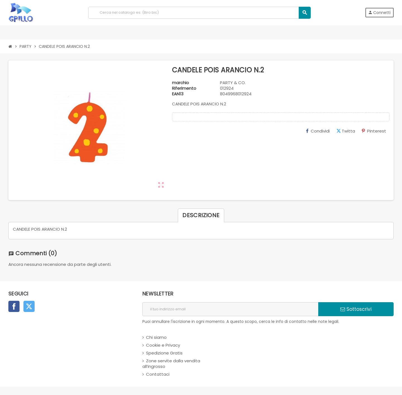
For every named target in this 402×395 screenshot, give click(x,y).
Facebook (14, 306)
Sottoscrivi (356, 309)
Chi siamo (156, 337)
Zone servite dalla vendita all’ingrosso (171, 363)
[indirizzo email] (230, 309)
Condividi (318, 131)
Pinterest (374, 131)
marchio (180, 83)
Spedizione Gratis (164, 353)
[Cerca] (199, 13)
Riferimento (184, 88)
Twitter (29, 306)
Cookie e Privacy (163, 345)
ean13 (177, 94)
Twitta (345, 131)
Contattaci (157, 374)
